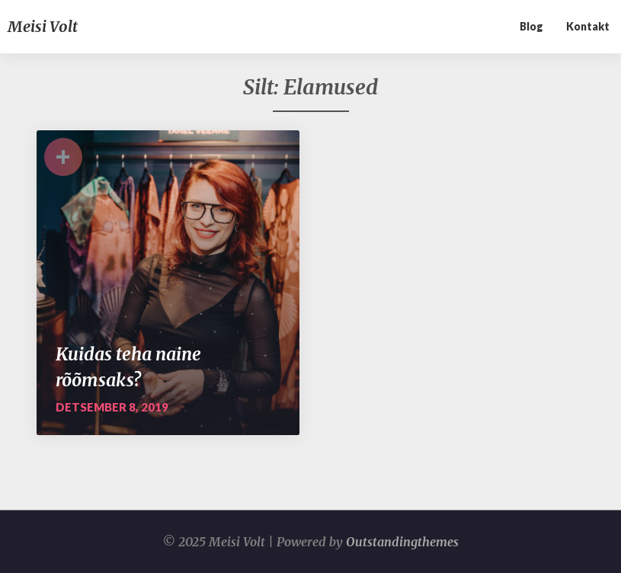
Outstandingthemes (402, 541)
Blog (531, 26)
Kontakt (588, 26)
